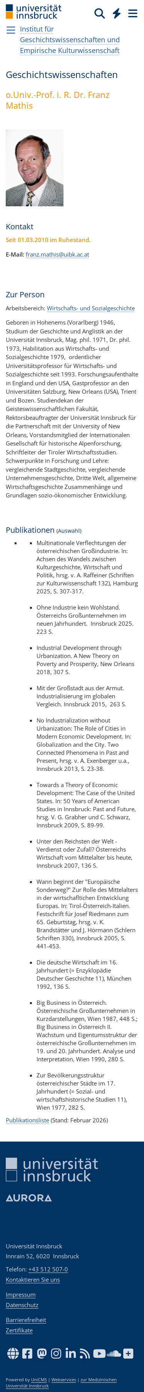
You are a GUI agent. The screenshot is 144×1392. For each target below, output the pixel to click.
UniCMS (39, 1379)
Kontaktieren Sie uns (33, 1279)
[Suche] (99, 13)
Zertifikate (19, 1330)
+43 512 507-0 (48, 1269)
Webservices (63, 1379)
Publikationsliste (27, 1120)
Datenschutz (22, 1305)
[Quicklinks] (117, 13)
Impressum (21, 1294)
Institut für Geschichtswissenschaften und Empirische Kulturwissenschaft (70, 39)
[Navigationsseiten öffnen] (11, 30)
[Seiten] (132, 13)
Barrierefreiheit (26, 1320)
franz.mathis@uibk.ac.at (57, 254)
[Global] (114, 12)
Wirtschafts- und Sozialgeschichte (91, 308)
